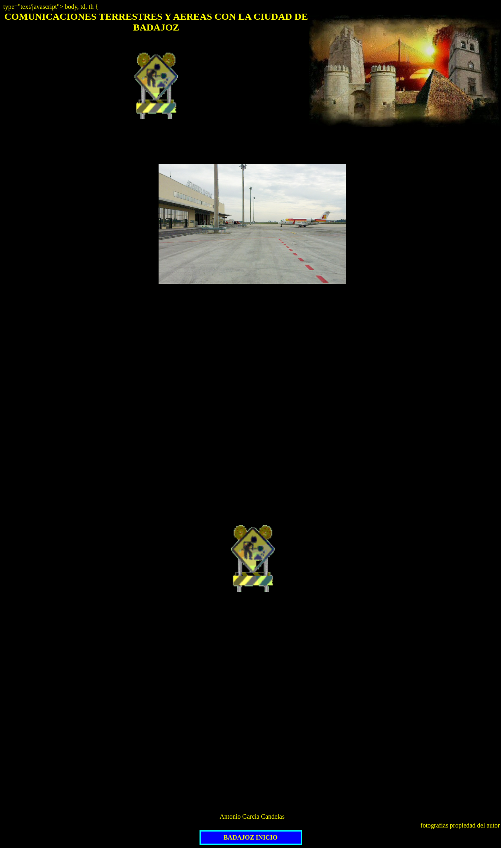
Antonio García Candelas (252, 816)
